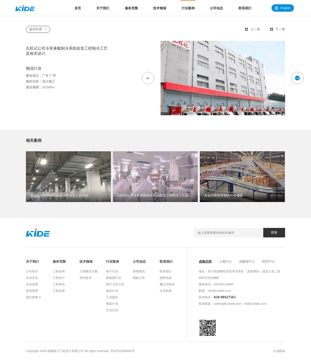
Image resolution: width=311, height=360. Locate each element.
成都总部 (205, 261)
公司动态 (139, 261)
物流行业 (112, 303)
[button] (148, 78)
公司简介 (32, 271)
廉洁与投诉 (167, 284)
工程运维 (59, 290)
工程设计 (59, 277)
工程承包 (59, 284)
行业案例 (112, 261)
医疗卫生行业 (115, 284)
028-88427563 (225, 297)
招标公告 (139, 277)
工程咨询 (59, 271)
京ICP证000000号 (122, 351)
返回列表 (38, 29)
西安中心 (268, 261)
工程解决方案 (88, 271)
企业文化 (32, 277)
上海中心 (225, 261)
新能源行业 (113, 277)
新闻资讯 (139, 271)
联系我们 (166, 261)
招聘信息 (166, 277)
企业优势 (32, 284)
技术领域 (85, 261)
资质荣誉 (32, 290)
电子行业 (112, 271)
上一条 (252, 29)
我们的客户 (33, 297)
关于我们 (32, 261)
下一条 (277, 29)
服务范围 (59, 261)
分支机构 (166, 290)
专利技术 (85, 277)
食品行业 (112, 290)
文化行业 (112, 310)
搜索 (274, 232)
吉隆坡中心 (247, 261)
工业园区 (112, 297)
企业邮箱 (279, 351)
